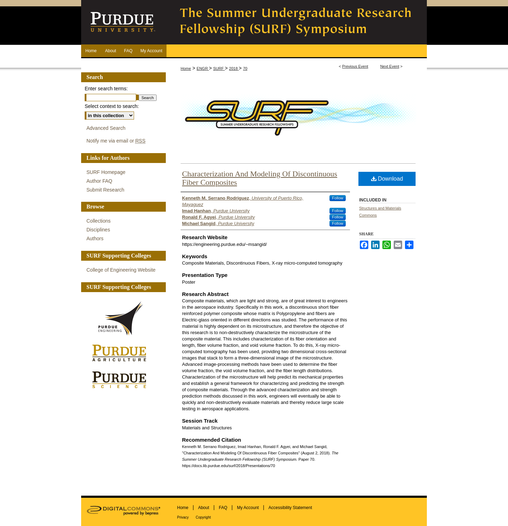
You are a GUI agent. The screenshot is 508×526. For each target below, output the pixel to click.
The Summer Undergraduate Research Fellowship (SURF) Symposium (296, 22)
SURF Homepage (106, 172)
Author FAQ (99, 181)
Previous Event (355, 66)
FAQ (223, 507)
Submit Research (105, 190)
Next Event (389, 66)
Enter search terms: (106, 88)
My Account (248, 507)
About (203, 507)
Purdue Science (121, 379)
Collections (98, 221)
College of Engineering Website (121, 270)
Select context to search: (112, 106)
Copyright (203, 517)
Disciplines (98, 229)
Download (387, 179)
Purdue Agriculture (121, 353)
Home (186, 68)
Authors (94, 238)
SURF (219, 68)
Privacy (183, 517)
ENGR (202, 68)
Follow (337, 198)
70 (245, 68)
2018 (234, 68)
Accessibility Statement (290, 507)
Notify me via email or (115, 141)
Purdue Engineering (121, 318)
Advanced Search (106, 128)
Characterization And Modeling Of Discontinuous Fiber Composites (259, 178)
